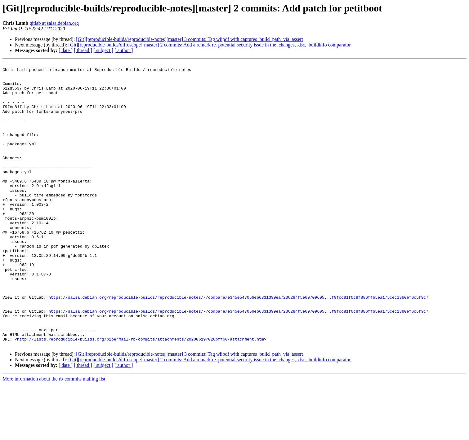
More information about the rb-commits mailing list (53, 434)
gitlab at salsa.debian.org (54, 23)
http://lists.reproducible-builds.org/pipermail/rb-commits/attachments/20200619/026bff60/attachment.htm (140, 395)
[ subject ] (103, 50)
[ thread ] (83, 50)
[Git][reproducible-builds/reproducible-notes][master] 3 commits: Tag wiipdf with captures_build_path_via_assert (189, 39)
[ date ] (66, 50)
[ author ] (123, 50)
